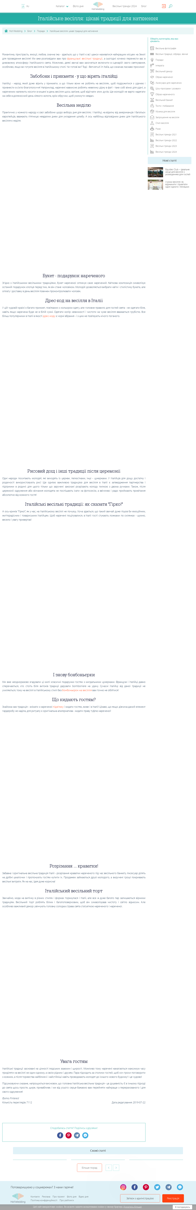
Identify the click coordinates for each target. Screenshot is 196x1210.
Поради (41, 30)
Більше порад (89, 1157)
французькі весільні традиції (85, 58)
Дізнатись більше (132, 1206)
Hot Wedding (16, 30)
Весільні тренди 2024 (125, 6)
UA (23, 6)
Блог (144, 6)
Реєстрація (173, 1187)
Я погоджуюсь (182, 1207)
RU (27, 6)
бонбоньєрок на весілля (77, 690)
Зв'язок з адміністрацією (140, 1187)
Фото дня (78, 6)
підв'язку (58, 706)
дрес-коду (49, 316)
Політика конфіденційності (44, 1189)
